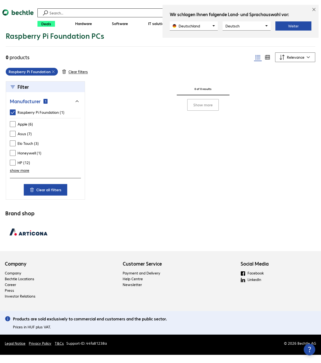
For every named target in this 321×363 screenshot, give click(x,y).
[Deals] (46, 24)
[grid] (32, 80)
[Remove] (53, 80)
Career (10, 292)
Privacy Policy (40, 351)
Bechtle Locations (19, 286)
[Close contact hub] (309, 349)
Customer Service (142, 272)
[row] (32, 80)
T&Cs (59, 351)
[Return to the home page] (18, 19)
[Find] (161, 13)
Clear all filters (45, 197)
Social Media (255, 272)
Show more (203, 112)
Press (9, 298)
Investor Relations (20, 304)
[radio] (258, 65)
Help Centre (133, 286)
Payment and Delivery (141, 281)
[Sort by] (295, 65)
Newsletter (132, 292)
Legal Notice (15, 351)
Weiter (293, 26)
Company (16, 272)
